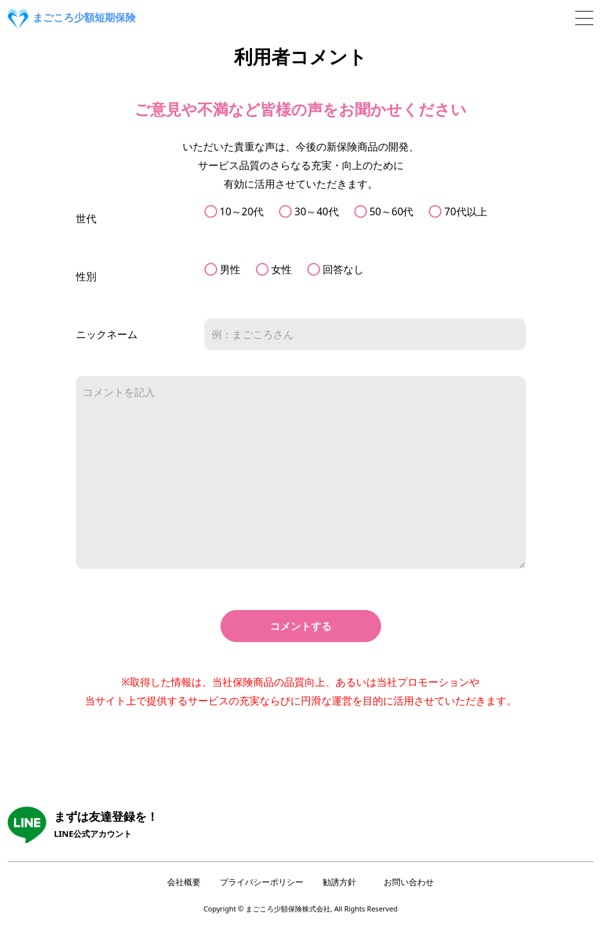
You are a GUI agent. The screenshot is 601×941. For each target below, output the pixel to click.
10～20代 (242, 211)
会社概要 (184, 882)
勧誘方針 (339, 882)
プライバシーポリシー (261, 882)
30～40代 (316, 211)
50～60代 (392, 211)
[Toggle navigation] (584, 18)
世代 (86, 218)
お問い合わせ (409, 882)
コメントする (301, 626)
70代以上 (465, 211)
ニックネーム (107, 334)
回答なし (343, 269)
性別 (86, 276)
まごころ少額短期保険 (72, 18)
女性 (281, 269)
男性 (230, 269)
